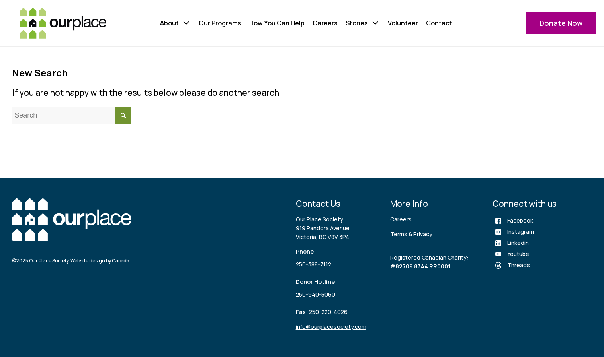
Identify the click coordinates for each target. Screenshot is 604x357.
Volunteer (403, 23)
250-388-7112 (313, 264)
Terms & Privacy (411, 234)
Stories (357, 23)
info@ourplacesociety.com (331, 326)
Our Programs (220, 23)
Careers (325, 23)
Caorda (120, 260)
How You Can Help (277, 23)
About (169, 23)
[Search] (71, 115)
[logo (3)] (63, 23)
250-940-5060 (315, 294)
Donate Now (560, 23)
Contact (439, 23)
